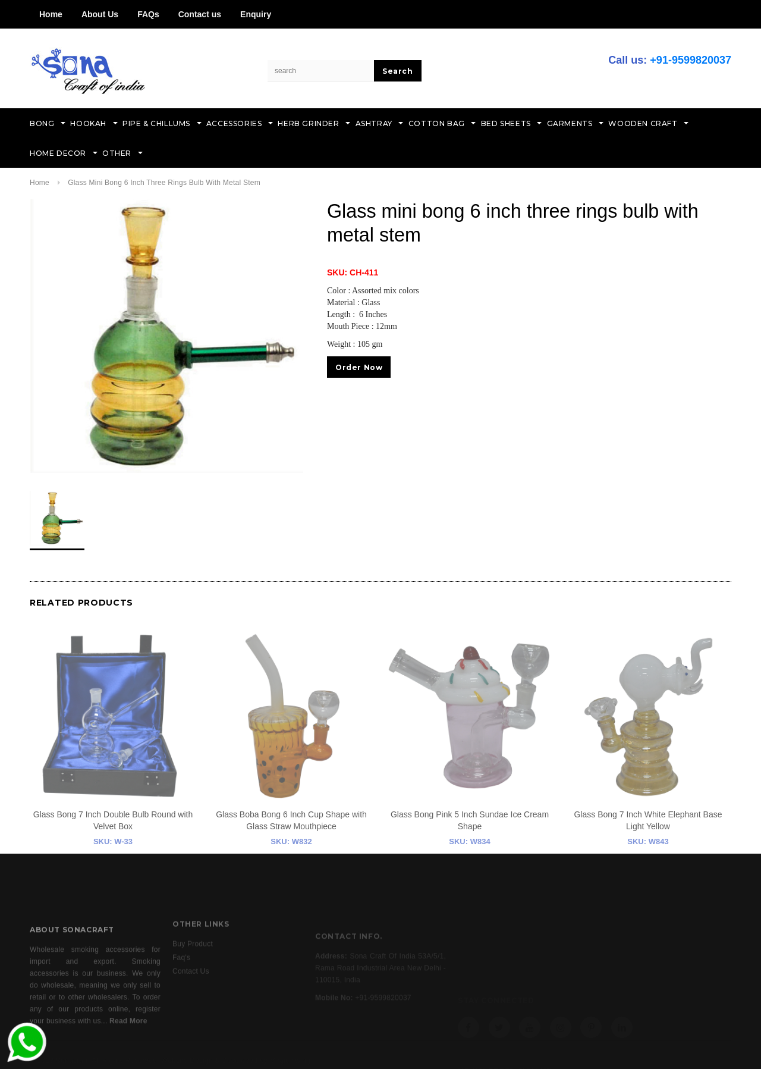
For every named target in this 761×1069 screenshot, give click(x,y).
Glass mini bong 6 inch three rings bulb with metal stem (164, 182)
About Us (99, 14)
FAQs (148, 14)
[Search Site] (321, 70)
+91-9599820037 (690, 60)
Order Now (358, 367)
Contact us (199, 14)
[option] (166, 336)
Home (50, 14)
